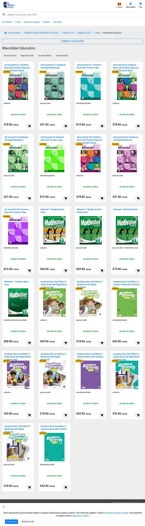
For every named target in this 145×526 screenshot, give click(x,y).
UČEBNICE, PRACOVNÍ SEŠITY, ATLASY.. (41, 33)
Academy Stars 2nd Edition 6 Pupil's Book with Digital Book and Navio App (126, 357)
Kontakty (57, 22)
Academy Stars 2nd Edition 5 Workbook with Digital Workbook (53, 357)
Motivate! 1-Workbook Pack (125, 209)
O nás (18, 22)
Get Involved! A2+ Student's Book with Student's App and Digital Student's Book (89, 140)
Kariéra (46, 22)
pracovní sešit (45, 103)
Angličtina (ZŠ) (83, 33)
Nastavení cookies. (81, 516)
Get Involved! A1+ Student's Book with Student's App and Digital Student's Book (17, 68)
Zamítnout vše (27, 521)
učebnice (7, 103)
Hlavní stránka (12, 33)
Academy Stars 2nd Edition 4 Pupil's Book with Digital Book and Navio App (54, 284)
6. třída (97, 33)
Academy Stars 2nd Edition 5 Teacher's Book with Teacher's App (90, 357)
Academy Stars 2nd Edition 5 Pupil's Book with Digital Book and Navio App (17, 357)
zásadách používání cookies (116, 513)
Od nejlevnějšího (45, 56)
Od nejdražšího (62, 56)
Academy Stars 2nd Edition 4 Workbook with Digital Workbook (89, 284)
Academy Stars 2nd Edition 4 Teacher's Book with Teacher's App (126, 284)
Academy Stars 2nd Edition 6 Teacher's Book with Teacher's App (54, 429)
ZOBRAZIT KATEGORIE (72, 41)
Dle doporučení (10, 56)
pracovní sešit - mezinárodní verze (125, 248)
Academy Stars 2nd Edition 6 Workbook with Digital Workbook (17, 429)
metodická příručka (83, 103)
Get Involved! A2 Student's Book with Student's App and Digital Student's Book (125, 68)
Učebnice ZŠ (68, 33)
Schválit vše (11, 521)
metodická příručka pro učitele (15, 320)
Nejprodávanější (27, 56)
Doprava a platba (32, 22)
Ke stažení (7, 22)
